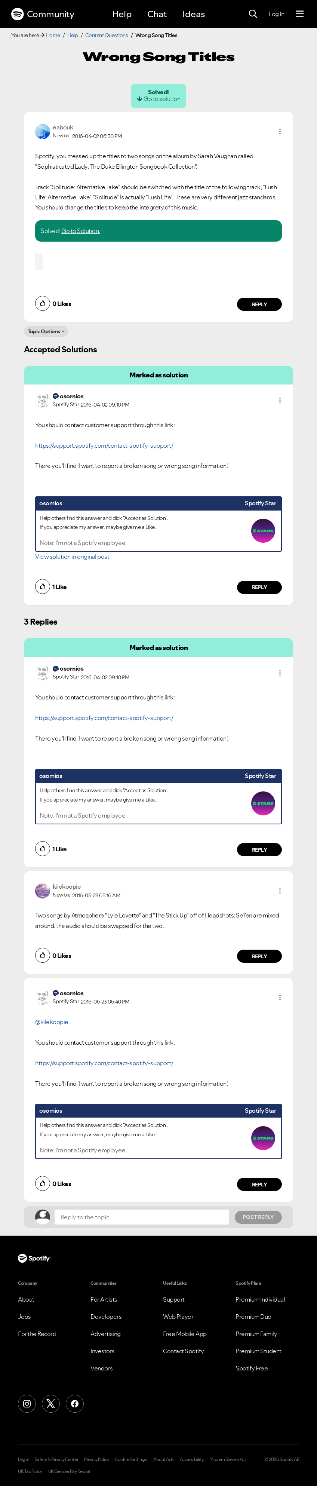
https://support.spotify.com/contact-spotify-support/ (104, 445)
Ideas (193, 14)
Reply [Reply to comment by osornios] (259, 587)
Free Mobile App (185, 1334)
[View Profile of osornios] (71, 396)
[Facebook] (75, 1404)
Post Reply (258, 1217)
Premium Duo (253, 1316)
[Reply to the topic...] (142, 1217)
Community (42, 14)
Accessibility (192, 1459)
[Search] (253, 14)
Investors (102, 1351)
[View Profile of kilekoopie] (67, 886)
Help (122, 14)
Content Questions (106, 35)
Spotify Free (252, 1368)
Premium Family (256, 1334)
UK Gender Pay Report (69, 1471)
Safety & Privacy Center (57, 1459)
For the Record (37, 1334)
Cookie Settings (131, 1459)
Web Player (178, 1316)
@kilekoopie (51, 1022)
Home (53, 35)
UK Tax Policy (30, 1471)
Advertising (105, 1334)
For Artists (103, 1299)
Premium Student (258, 1351)
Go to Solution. (80, 231)
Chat (157, 14)
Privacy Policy (96, 1459)
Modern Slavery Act (227, 1459)
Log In (276, 14)
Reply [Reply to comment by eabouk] (259, 304)
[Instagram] (27, 1404)
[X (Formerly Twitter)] (51, 1404)
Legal (23, 1459)
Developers (105, 1316)
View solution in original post (72, 556)
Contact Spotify (183, 1351)
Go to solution (162, 99)
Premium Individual (260, 1299)
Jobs (24, 1316)
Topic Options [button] (44, 331)
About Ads (163, 1459)
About (26, 1299)
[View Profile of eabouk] (63, 127)
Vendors (101, 1368)
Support (174, 1299)
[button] (280, 131)
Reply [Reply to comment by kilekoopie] (259, 956)
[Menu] (299, 14)
